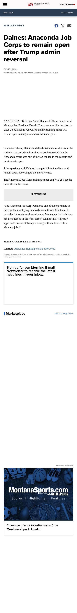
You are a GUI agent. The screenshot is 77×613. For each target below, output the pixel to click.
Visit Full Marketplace (63, 314)
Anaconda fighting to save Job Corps (34, 248)
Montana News (14, 25)
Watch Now (67, 4)
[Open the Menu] (5, 4)
